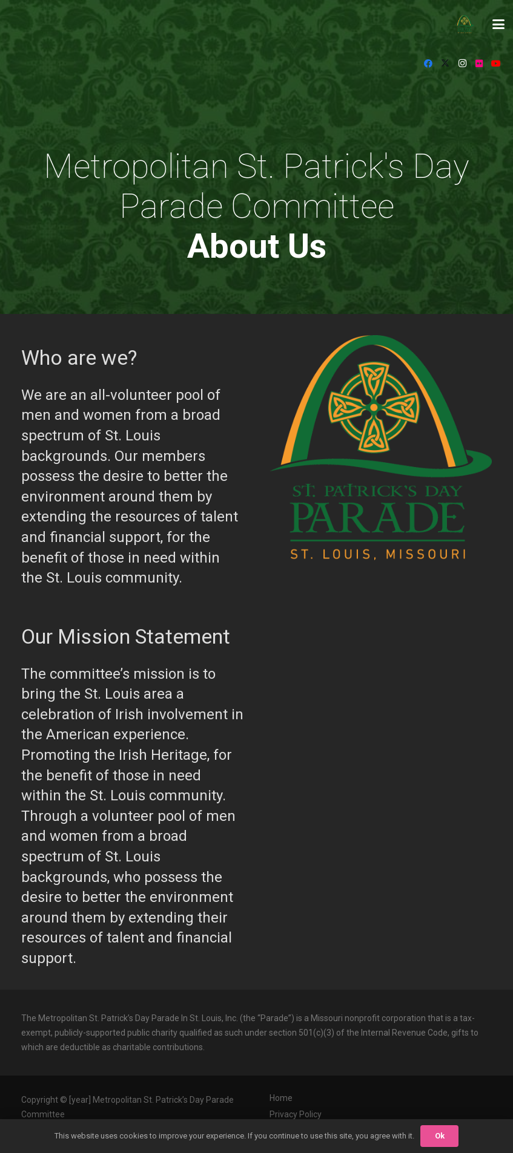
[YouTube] (496, 63)
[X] (445, 63)
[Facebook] (428, 63)
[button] (498, 24)
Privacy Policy (296, 1114)
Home (281, 1098)
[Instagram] (462, 63)
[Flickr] (479, 63)
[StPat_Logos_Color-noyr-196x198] (465, 24)
